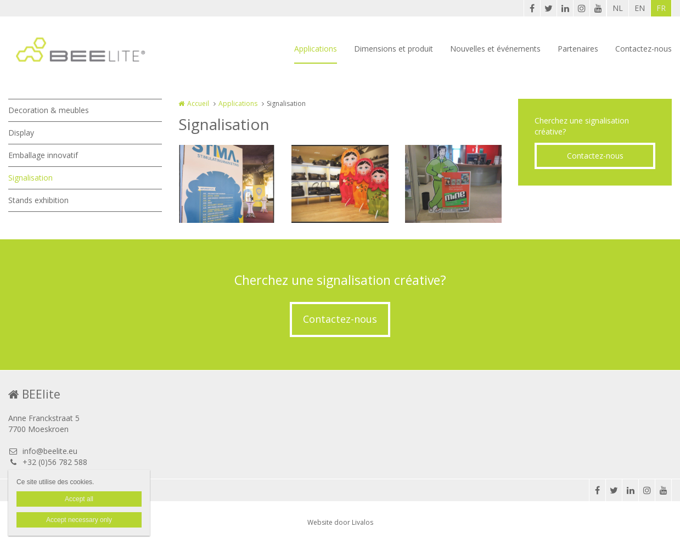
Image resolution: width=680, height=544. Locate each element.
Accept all (79, 499)
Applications (315, 48)
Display (21, 132)
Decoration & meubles (48, 110)
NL (617, 8)
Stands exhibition (38, 200)
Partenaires (578, 48)
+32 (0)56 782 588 (47, 462)
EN (639, 8)
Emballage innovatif (43, 155)
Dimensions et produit (393, 48)
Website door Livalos (340, 522)
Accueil (198, 103)
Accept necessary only (79, 520)
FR (661, 8)
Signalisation (30, 177)
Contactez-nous (643, 48)
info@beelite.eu (42, 451)
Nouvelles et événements (495, 48)
